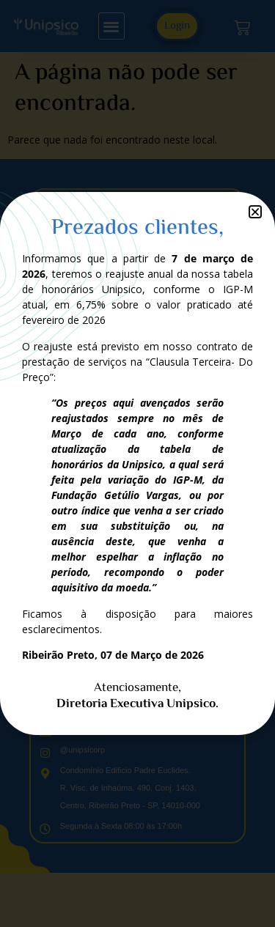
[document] (137, 463)
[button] (255, 212)
